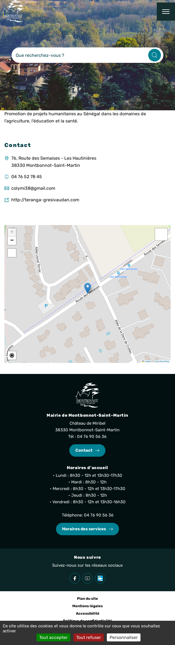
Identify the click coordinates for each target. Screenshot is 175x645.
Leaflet (146, 361)
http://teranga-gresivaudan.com (45, 199)
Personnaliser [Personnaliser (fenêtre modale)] (124, 637)
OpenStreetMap (162, 361)
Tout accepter (53, 637)
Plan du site (87, 598)
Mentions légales (87, 606)
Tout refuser (88, 637)
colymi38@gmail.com (33, 188)
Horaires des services (84, 528)
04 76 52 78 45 (26, 176)
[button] (87, 288)
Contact (83, 450)
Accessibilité (87, 613)
